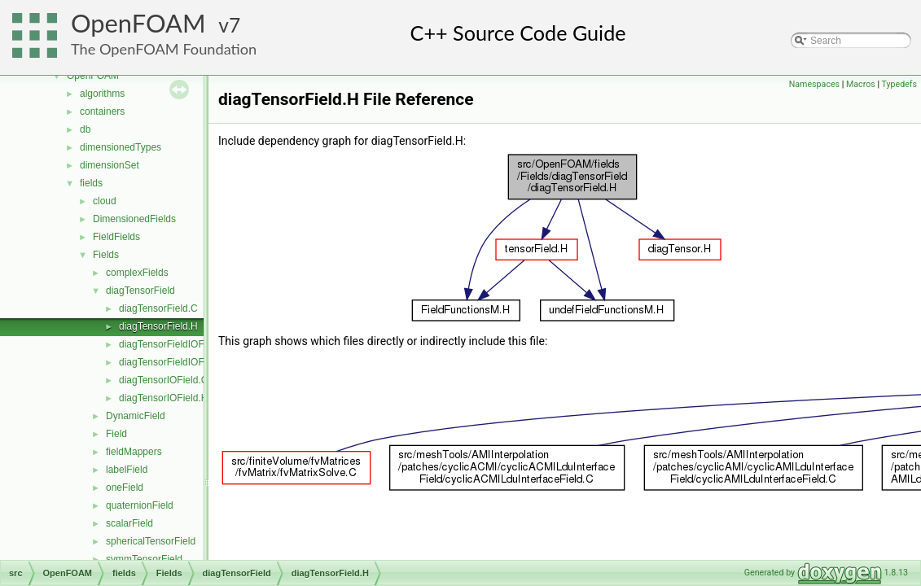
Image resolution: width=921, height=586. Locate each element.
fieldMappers (134, 451)
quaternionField (139, 505)
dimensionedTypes (120, 147)
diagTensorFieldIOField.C (174, 344)
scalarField (129, 523)
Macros (860, 84)
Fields (106, 254)
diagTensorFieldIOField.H (174, 362)
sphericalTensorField (150, 541)
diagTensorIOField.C (163, 380)
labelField (126, 469)
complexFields (137, 272)
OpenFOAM (138, 23)
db (85, 129)
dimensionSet (109, 165)
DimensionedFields (134, 219)
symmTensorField (144, 559)
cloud (104, 201)
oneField (124, 487)
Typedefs (899, 84)
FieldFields (116, 237)
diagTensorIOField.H (163, 398)
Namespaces (814, 84)
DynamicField (135, 416)
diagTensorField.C (158, 308)
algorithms (102, 93)
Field (116, 434)
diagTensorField (140, 290)
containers (102, 111)
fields (91, 183)
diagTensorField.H (158, 326)
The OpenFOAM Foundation (164, 49)
